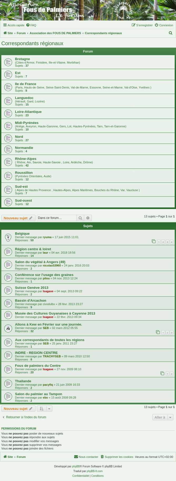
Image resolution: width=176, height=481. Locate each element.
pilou (46, 278)
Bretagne (22, 59)
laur (45, 252)
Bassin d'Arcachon (30, 300)
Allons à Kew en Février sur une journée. (48, 324)
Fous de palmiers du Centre (38, 366)
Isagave (48, 291)
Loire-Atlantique (28, 112)
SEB (46, 328)
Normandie (24, 148)
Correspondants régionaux (32, 43)
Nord (19, 137)
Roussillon (24, 173)
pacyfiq (48, 384)
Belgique (22, 234)
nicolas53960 (52, 265)
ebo (45, 397)
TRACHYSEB (52, 356)
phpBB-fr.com (95, 471)
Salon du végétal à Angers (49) (40, 262)
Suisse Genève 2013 (31, 288)
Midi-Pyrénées (26, 123)
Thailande (23, 381)
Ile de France (25, 84)
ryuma (47, 237)
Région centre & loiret (33, 249)
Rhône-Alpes (25, 159)
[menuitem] (31, 25)
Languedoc (24, 98)
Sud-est (21, 187)
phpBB (76, 466)
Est (18, 73)
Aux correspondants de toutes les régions (49, 340)
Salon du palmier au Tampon (38, 394)
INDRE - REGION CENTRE (36, 353)
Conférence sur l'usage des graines (44, 275)
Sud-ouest (23, 200)
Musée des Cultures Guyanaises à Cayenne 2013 (55, 313)
